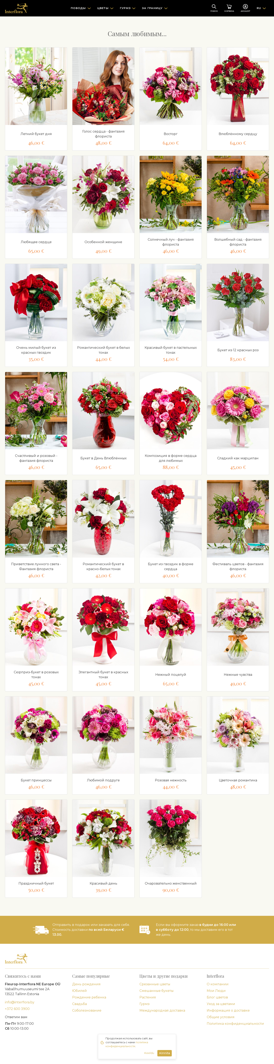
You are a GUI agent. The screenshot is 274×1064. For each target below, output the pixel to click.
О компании (218, 984)
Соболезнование (86, 1010)
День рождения (86, 984)
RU (259, 8)
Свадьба (79, 1004)
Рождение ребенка (89, 997)
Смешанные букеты (156, 991)
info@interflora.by (19, 1002)
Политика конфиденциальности (235, 1024)
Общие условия (221, 1017)
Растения (147, 997)
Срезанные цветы (154, 984)
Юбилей (79, 991)
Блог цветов (217, 997)
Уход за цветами (221, 1004)
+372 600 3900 (17, 1009)
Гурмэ (144, 1004)
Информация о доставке (228, 1010)
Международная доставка (162, 1010)
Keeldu (149, 1053)
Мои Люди (216, 991)
